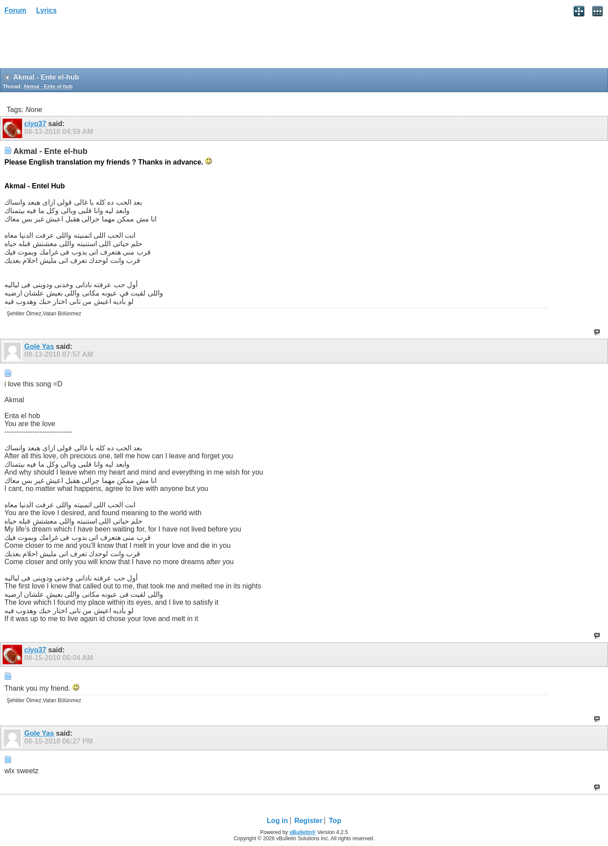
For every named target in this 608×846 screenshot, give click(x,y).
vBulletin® (302, 832)
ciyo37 (35, 123)
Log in (277, 820)
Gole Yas (39, 346)
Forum (15, 10)
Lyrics (46, 10)
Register (308, 820)
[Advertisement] (70, 44)
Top (335, 820)
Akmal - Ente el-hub (48, 86)
